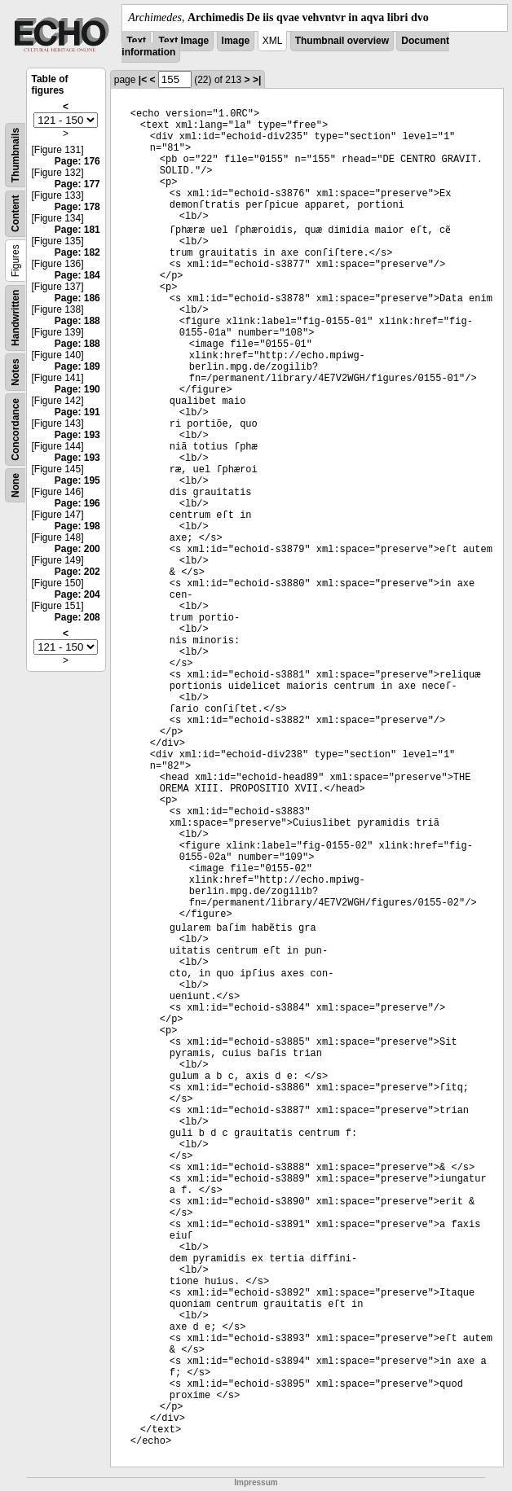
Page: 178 (77, 207)
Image (236, 40)
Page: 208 (77, 617)
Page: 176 (77, 161)
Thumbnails (15, 155)
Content (15, 213)
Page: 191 (77, 412)
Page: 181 (77, 229)
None (15, 485)
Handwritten (15, 318)
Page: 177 (77, 184)
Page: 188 (77, 321)
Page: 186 (77, 298)
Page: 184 (77, 275)
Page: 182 (77, 252)
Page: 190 (77, 389)
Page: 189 (77, 366)
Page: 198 (77, 526)
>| (257, 80)
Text (136, 40)
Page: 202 (77, 571)
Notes (15, 371)
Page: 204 (77, 594)
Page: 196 (77, 503)
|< (143, 80)
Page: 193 (77, 435)
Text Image (183, 40)
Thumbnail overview (342, 40)
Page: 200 (77, 549)
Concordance (15, 429)
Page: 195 (77, 480)
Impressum (255, 1482)
